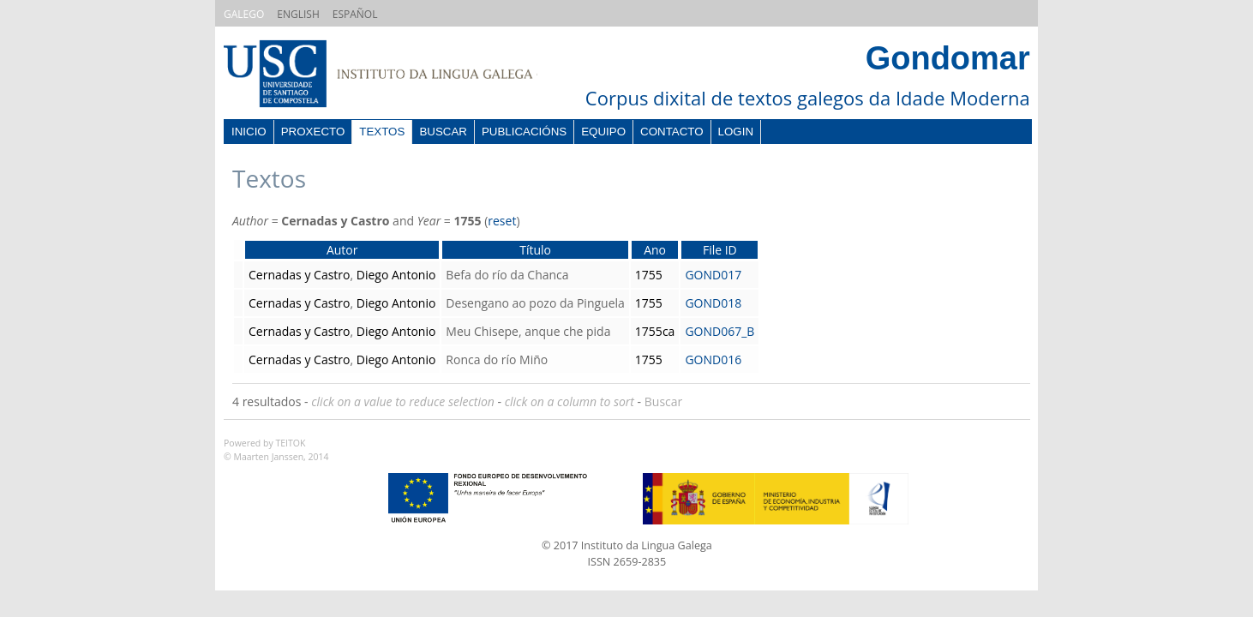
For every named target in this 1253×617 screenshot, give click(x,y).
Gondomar (948, 58)
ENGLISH (298, 14)
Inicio (249, 131)
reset (502, 221)
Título (535, 250)
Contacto (672, 131)
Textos (382, 131)
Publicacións (524, 131)
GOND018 (713, 303)
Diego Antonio (396, 275)
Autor (342, 250)
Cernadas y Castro (299, 275)
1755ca (655, 331)
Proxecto (313, 131)
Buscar (443, 131)
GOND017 (713, 275)
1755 (648, 275)
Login (735, 131)
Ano (655, 250)
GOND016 (713, 359)
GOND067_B (719, 331)
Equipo (603, 131)
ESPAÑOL (355, 14)
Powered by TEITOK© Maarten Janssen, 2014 (276, 450)
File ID (720, 250)
